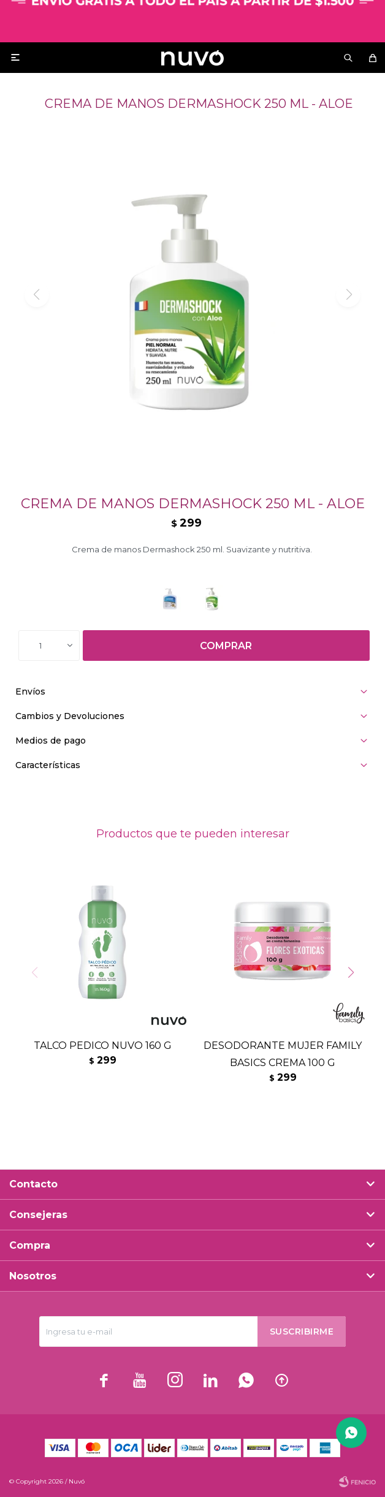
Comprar (226, 646)
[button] (355, 997)
